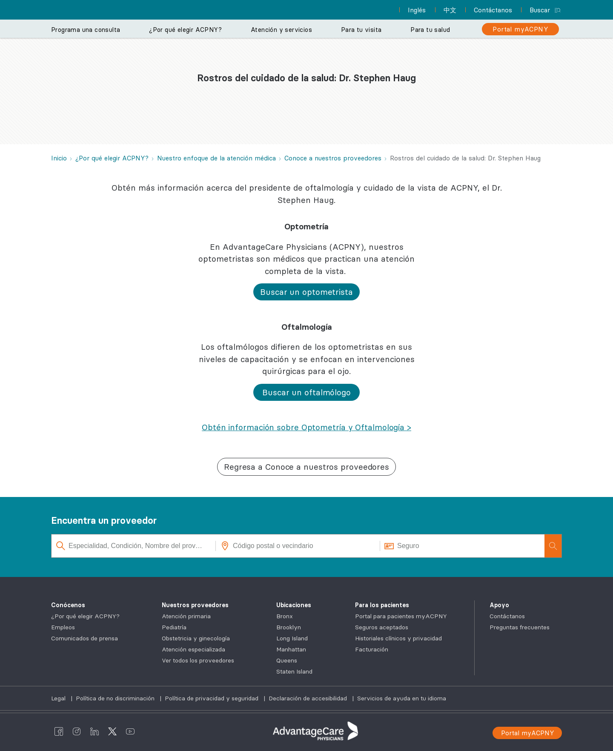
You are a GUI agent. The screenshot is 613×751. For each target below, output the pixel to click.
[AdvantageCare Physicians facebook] (58, 731)
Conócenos (68, 605)
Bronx (284, 616)
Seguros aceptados (381, 627)
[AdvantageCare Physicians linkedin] (94, 731)
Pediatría (174, 627)
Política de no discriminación (116, 698)
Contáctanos (507, 616)
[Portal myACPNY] (520, 29)
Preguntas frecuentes (520, 627)
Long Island (292, 638)
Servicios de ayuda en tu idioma (401, 698)
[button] (306, 291)
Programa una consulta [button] (85, 30)
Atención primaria (186, 616)
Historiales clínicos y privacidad (398, 638)
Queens (286, 660)
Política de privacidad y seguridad (212, 698)
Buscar (540, 10)
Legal (59, 698)
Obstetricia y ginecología (196, 638)
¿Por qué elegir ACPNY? (85, 616)
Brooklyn (288, 627)
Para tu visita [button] (361, 30)
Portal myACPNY (527, 733)
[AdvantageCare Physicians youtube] (130, 731)
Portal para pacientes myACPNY (401, 616)
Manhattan (291, 649)
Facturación (371, 649)
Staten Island (294, 671)
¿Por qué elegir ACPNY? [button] (185, 30)
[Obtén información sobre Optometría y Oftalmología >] (306, 427)
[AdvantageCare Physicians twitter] (112, 731)
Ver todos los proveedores (198, 660)
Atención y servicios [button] (281, 30)
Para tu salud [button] (430, 30)
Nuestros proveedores (195, 605)
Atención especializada (193, 649)
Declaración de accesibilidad (309, 698)
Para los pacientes (382, 605)
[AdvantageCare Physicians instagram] (76, 731)
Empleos (63, 627)
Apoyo (499, 605)
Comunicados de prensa (84, 638)
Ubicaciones (293, 605)
